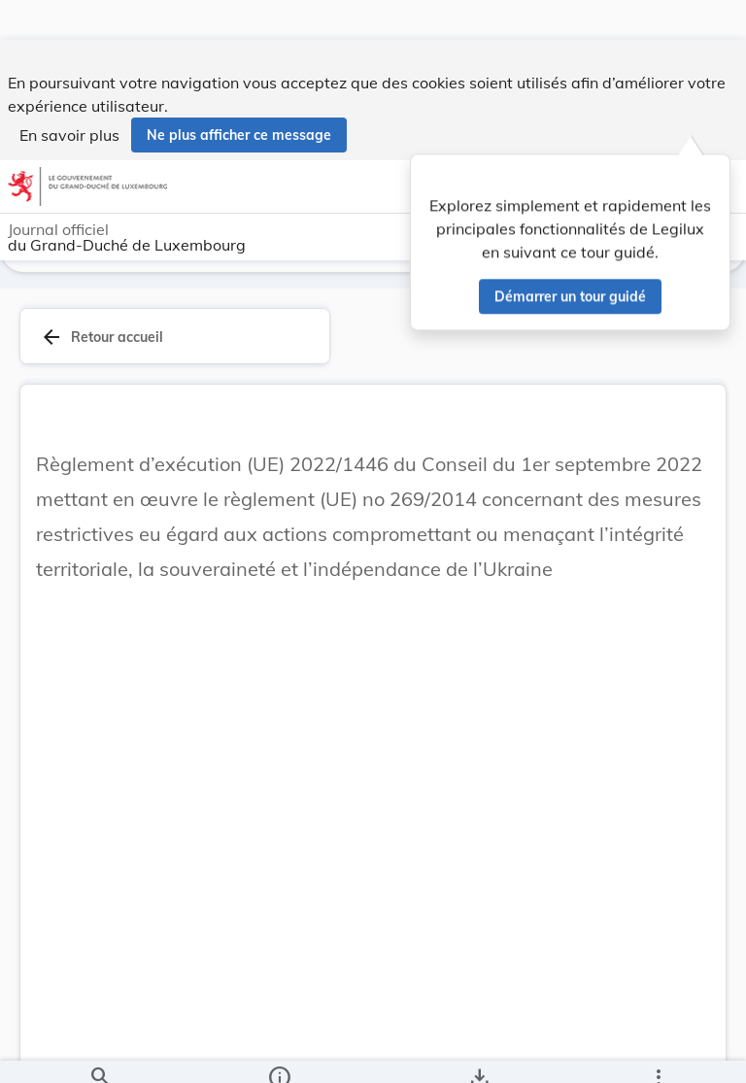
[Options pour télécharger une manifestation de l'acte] (479, 1052)
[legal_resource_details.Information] (278, 1052)
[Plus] (657, 1052)
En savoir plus (69, 95)
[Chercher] (100, 1052)
